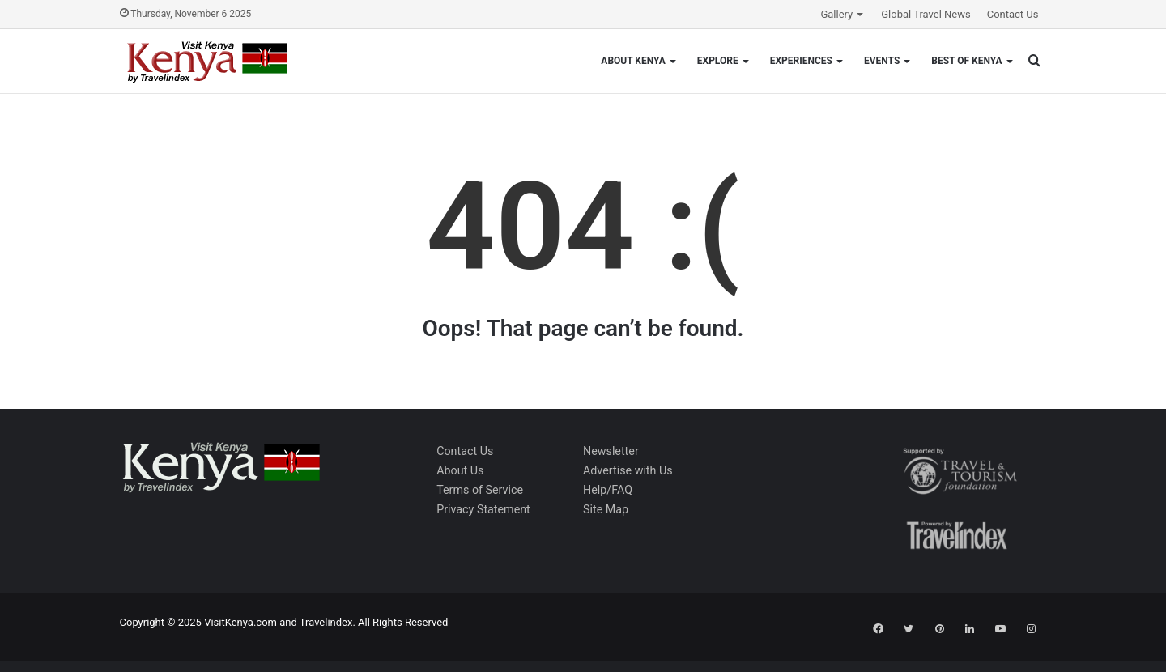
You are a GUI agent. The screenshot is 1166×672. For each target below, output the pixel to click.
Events (882, 60)
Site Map (605, 509)
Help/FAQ (607, 489)
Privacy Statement (483, 509)
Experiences (801, 60)
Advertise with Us (628, 470)
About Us (459, 470)
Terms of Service (479, 489)
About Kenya (633, 60)
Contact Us (1013, 14)
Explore (717, 60)
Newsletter (611, 450)
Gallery (836, 14)
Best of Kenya (966, 60)
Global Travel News (925, 14)
